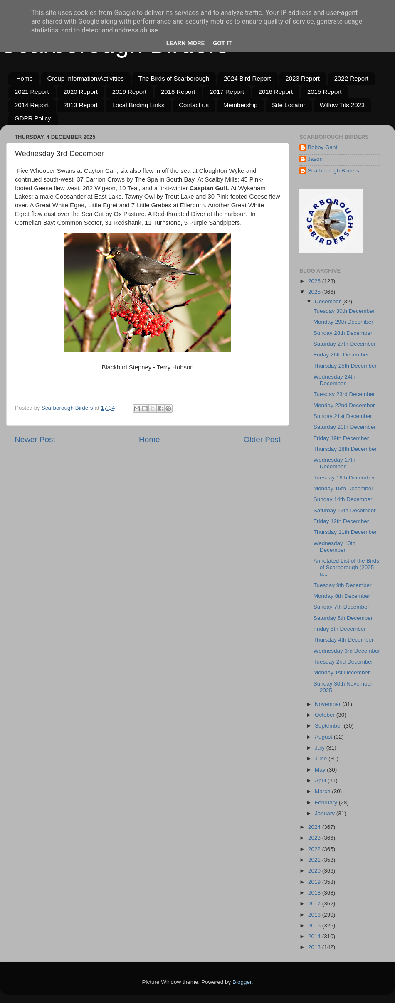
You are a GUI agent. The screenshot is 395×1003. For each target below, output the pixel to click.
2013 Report (80, 104)
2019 (315, 882)
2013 (315, 947)
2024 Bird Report (247, 78)
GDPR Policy (33, 118)
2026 (315, 281)
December (328, 301)
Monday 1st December (342, 672)
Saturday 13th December (345, 510)
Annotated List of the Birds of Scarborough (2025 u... (346, 567)
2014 (315, 936)
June (321, 758)
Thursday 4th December (344, 640)
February (327, 802)
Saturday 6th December (343, 618)
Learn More (185, 43)
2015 (315, 925)
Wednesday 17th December (335, 463)
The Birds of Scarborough (174, 78)
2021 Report (32, 91)
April (321, 780)
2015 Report (324, 91)
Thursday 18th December (345, 449)
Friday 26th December (341, 355)
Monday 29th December (343, 322)
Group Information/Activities (85, 78)
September (329, 726)
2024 (315, 827)
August (324, 737)
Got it (222, 43)
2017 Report (227, 91)
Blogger (242, 982)
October (325, 715)
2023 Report (302, 78)
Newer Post (35, 439)
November (328, 704)
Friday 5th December (340, 629)
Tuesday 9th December (343, 585)
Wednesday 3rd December (347, 651)
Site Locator (288, 104)
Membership (240, 104)
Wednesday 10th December (335, 546)
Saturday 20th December (345, 427)
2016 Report (276, 91)
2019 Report (129, 91)
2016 (315, 915)
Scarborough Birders (333, 170)
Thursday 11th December (345, 532)
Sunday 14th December (343, 499)
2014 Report (32, 104)
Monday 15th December (343, 488)
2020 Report (80, 91)
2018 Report (178, 91)
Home (24, 78)
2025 (315, 292)
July (320, 748)
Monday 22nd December (344, 405)
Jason (315, 159)
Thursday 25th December (345, 366)
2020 (315, 871)
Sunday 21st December (343, 416)
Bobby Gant (322, 147)
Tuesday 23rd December (344, 394)
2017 (315, 903)
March (323, 791)
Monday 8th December (342, 596)
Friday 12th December (341, 521)
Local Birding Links (138, 104)
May (321, 770)
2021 (315, 860)
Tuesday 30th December (344, 311)
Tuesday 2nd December (343, 662)
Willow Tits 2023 (342, 104)
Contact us (194, 104)
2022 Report (351, 78)
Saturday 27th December (345, 344)
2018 (315, 893)
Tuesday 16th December (344, 477)
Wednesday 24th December (335, 380)
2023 (315, 838)
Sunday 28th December (343, 333)
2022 (315, 849)
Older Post (262, 439)
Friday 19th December (341, 438)
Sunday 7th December (341, 607)
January (325, 813)
